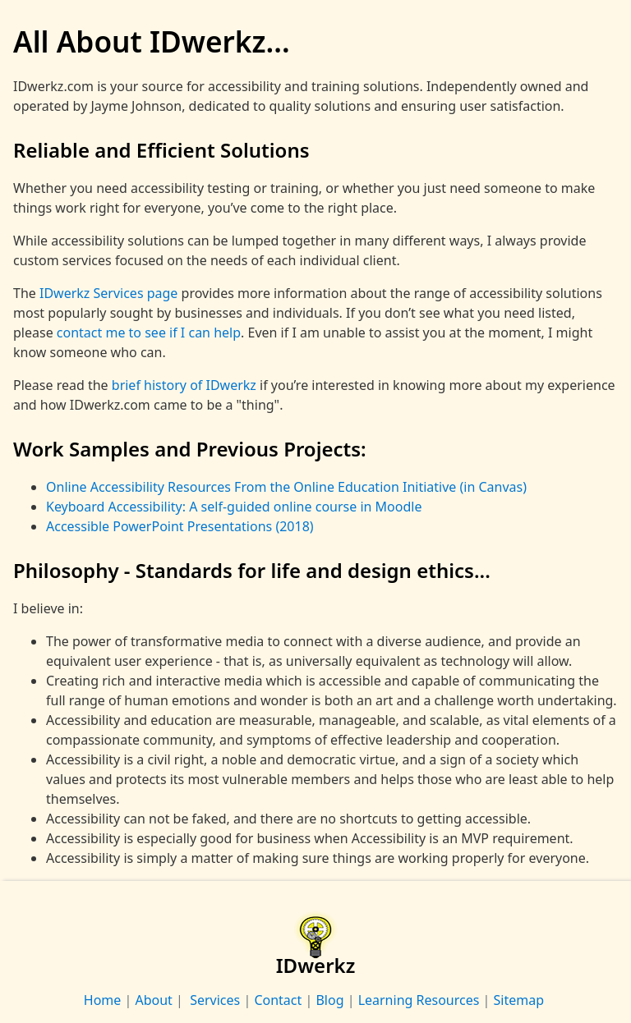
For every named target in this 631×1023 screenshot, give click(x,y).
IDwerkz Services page (108, 293)
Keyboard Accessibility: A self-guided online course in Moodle (233, 507)
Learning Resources (418, 1000)
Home (104, 1000)
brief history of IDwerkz (184, 385)
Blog (329, 1000)
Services (213, 1000)
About (153, 1000)
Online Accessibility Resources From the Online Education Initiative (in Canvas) (286, 487)
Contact (278, 1000)
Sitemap (518, 1000)
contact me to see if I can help (149, 332)
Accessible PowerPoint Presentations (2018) (180, 526)
